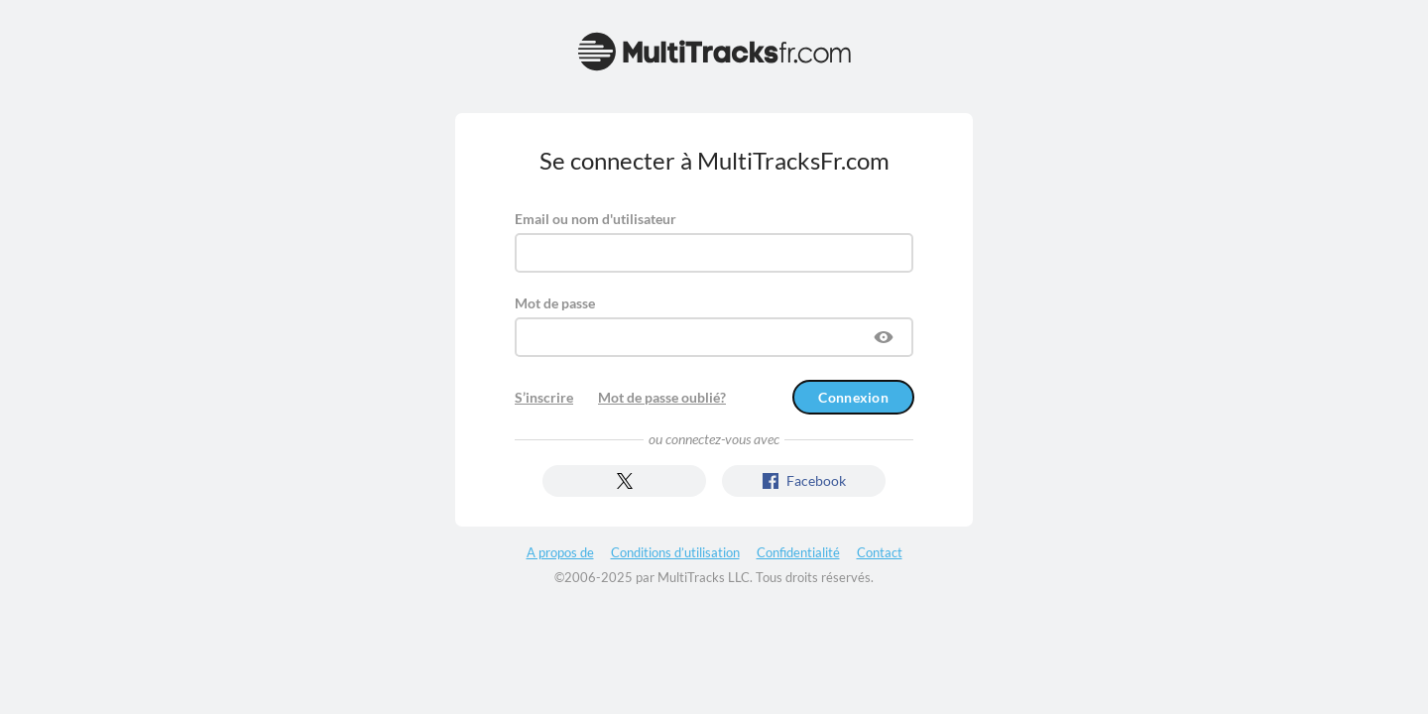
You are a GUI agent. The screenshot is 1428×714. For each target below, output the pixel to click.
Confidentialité (798, 552)
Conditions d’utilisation (675, 552)
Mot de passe (555, 303)
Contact (879, 552)
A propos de (560, 552)
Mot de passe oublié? (662, 397)
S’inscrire (544, 397)
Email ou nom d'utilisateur (595, 218)
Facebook (804, 480)
